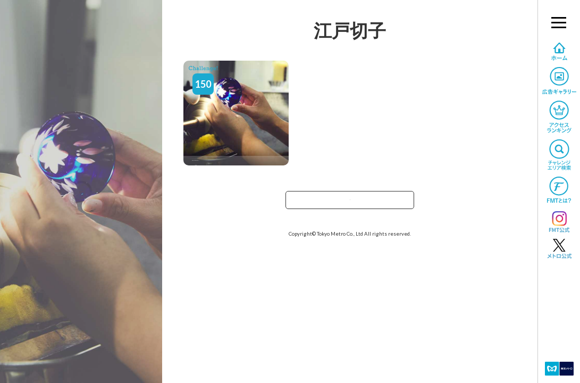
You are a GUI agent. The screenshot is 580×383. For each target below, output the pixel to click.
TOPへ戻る (350, 203)
